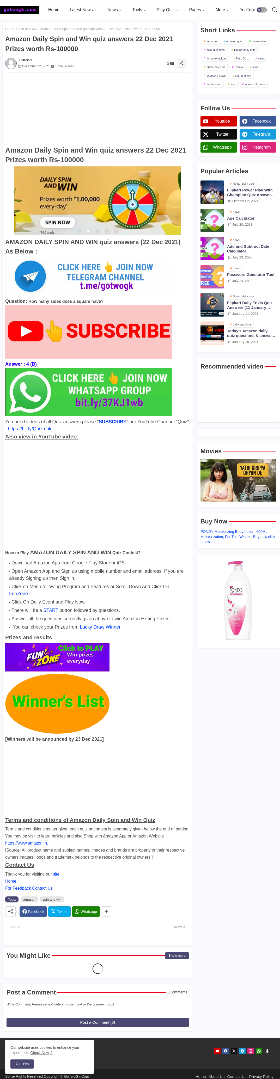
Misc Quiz (242, 58)
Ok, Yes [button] (22, 1064)
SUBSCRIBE (112, 421)
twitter (222, 134)
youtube (222, 121)
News (112, 10)
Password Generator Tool (250, 274)
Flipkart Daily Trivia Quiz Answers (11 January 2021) (249, 305)
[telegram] (242, 1051)
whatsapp (222, 147)
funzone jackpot (216, 58)
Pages (195, 10)
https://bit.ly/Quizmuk (29, 428)
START (50, 610)
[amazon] (267, 1051)
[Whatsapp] (86, 911)
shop (255, 67)
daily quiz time (215, 49)
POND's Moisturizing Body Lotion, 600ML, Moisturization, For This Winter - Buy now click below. (237, 536)
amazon (29, 899)
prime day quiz (215, 67)
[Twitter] (59, 911)
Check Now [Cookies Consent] (39, 1053)
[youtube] (217, 1051)
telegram (261, 134)
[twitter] (234, 1051)
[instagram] (250, 1051)
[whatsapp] (259, 1051)
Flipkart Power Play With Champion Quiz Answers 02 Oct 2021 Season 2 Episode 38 (250, 192)
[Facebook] (33, 911)
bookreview (259, 41)
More (220, 10)
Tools (137, 10)
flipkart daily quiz (244, 49)
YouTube (248, 10)
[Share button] (106, 911)
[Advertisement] (97, 109)
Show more (177, 955)
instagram (261, 147)
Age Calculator (241, 218)
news (261, 58)
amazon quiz (234, 41)
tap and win (213, 84)
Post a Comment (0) (97, 1022)
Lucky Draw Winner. (100, 627)
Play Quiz (165, 10)
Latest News (81, 10)
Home (53, 10)
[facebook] (225, 1051)
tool (233, 84)
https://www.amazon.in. (26, 843)
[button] (262, 10)
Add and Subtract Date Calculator (248, 248)
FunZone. (19, 593)
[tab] (54, 10)
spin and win (27, 29)
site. (56, 874)
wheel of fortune (255, 84)
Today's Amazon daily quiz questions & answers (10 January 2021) (251, 333)
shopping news (216, 75)
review (239, 67)
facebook (261, 121)
